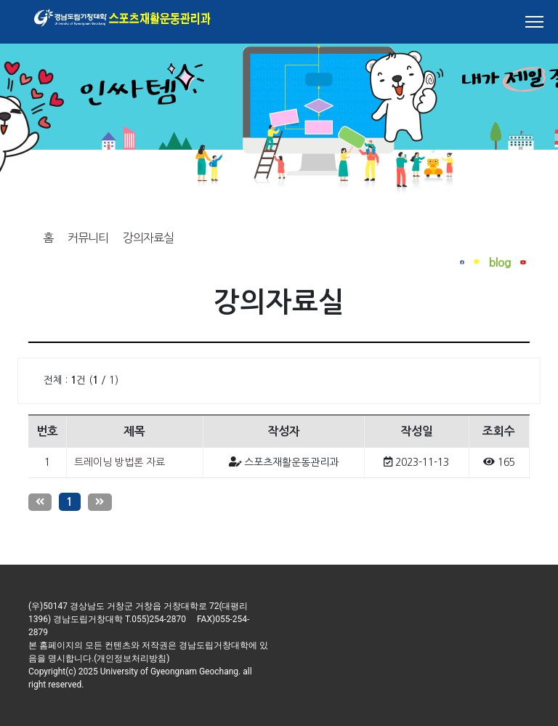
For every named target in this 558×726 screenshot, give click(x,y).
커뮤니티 (88, 237)
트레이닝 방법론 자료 (119, 462)
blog (500, 262)
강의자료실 (148, 237)
